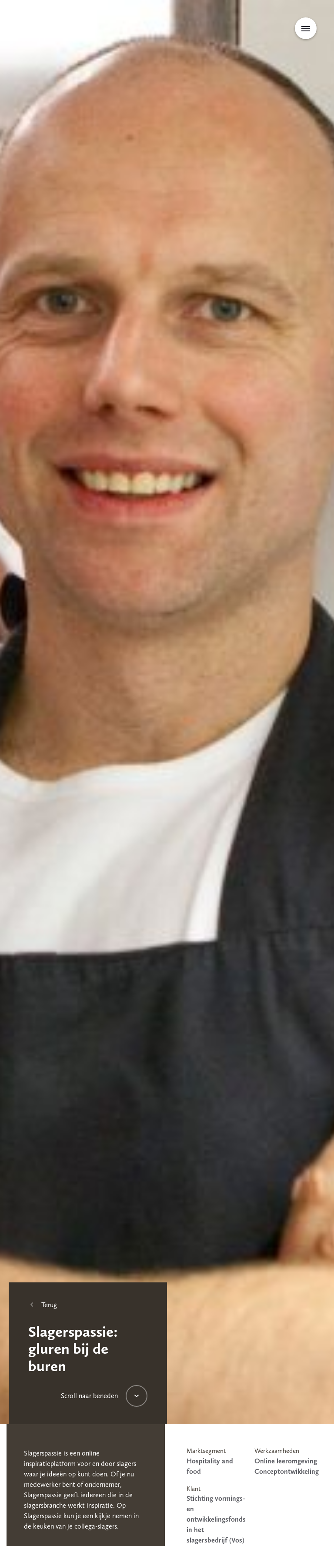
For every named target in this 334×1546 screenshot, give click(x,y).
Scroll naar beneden (89, 1396)
